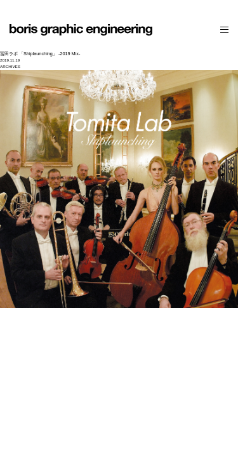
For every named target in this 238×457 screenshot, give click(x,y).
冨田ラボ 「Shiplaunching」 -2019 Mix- (40, 53)
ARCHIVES (10, 66)
